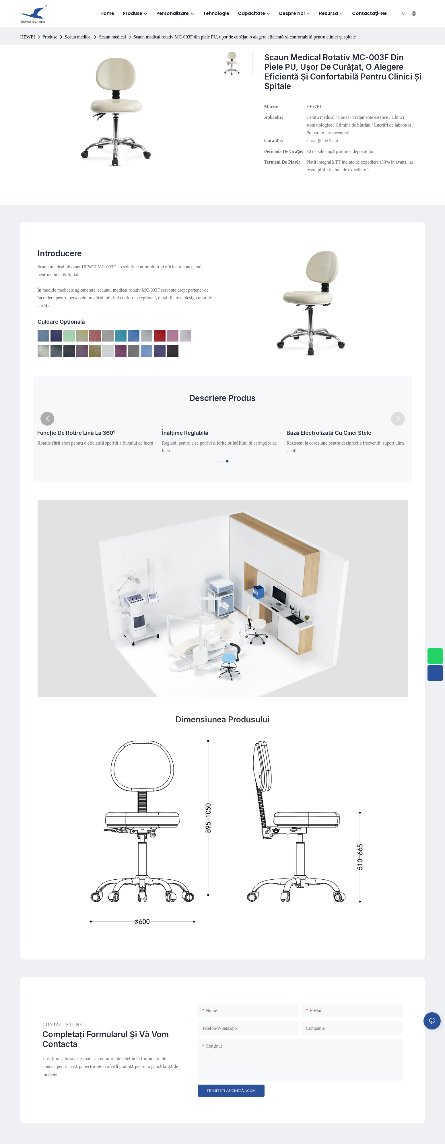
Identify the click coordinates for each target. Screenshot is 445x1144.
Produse (49, 37)
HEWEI (27, 37)
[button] (47, 419)
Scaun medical (78, 37)
